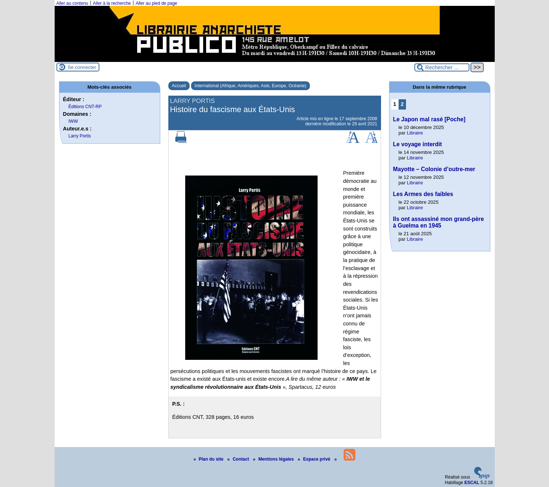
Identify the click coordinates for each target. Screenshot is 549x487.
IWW (73, 121)
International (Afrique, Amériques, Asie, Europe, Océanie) (251, 85)
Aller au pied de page (156, 3)
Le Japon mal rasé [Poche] (429, 119)
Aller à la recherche (112, 3)
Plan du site (209, 459)
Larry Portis (80, 136)
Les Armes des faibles (423, 194)
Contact (238, 459)
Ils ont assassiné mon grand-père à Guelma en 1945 (438, 222)
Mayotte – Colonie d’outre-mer (434, 169)
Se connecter (82, 67)
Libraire (415, 133)
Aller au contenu (72, 3)
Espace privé (314, 459)
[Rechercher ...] (441, 67)
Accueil (179, 85)
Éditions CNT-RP (85, 106)
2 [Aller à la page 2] (402, 104)
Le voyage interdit (417, 144)
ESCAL (471, 482)
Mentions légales (274, 459)
